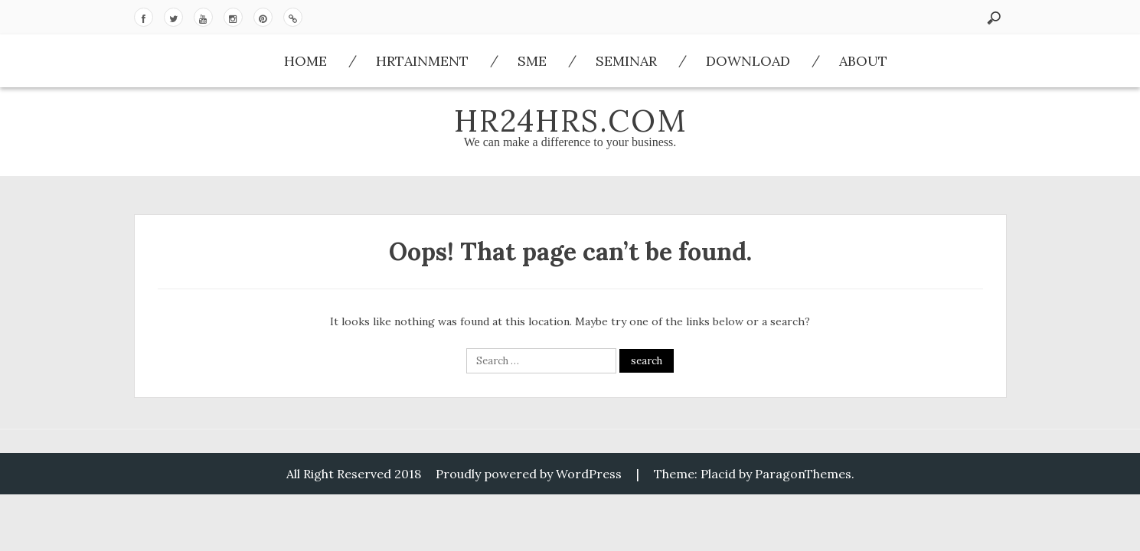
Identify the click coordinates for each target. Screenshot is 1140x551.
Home (305, 61)
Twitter (173, 17)
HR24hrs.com (570, 120)
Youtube (203, 17)
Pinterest (263, 17)
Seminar (626, 61)
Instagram (233, 17)
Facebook (143, 17)
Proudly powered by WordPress (529, 473)
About (863, 61)
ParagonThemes (803, 473)
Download (292, 17)
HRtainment (422, 61)
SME (532, 61)
